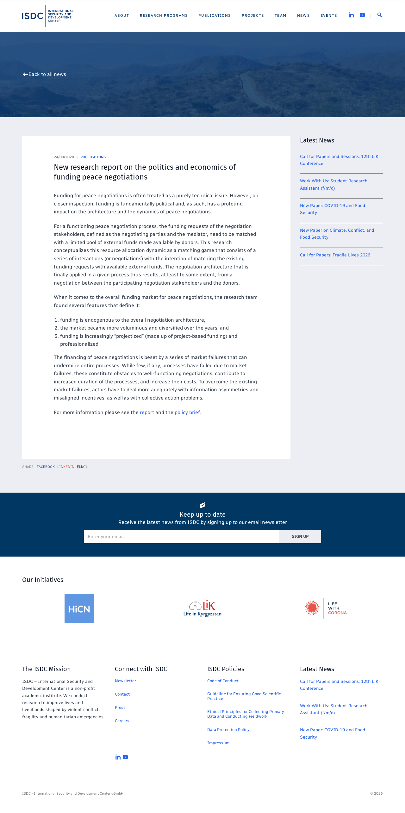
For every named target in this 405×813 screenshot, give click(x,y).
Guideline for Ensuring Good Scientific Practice (244, 696)
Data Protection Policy (228, 729)
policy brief (187, 412)
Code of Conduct (223, 680)
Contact (122, 694)
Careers (122, 720)
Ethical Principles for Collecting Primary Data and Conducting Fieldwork (245, 714)
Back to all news (47, 74)
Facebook (46, 467)
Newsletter (125, 680)
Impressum (218, 743)
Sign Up (300, 536)
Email (82, 467)
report (147, 412)
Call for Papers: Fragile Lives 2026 (335, 255)
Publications (93, 157)
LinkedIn (65, 467)
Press (120, 707)
